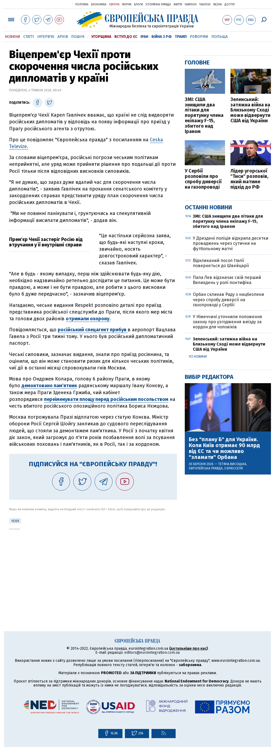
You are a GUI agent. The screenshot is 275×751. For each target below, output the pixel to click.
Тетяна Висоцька (232, 464)
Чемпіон (191, 4)
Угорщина (101, 36)
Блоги (138, 4)
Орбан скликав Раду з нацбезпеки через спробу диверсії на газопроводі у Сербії (228, 299)
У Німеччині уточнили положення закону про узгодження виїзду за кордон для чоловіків (227, 321)
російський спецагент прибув (93, 330)
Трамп (181, 36)
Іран (144, 36)
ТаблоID (205, 4)
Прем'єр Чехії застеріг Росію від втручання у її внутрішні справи (46, 242)
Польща (219, 36)
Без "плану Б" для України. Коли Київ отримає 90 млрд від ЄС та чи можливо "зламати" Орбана (224, 448)
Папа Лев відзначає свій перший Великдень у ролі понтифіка (227, 280)
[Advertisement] (93, 568)
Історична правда (158, 4)
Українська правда (55, 4)
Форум (126, 4)
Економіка (98, 4)
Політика (81, 4)
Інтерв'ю (45, 36)
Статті (28, 36)
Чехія (15, 521)
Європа (114, 4)
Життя (177, 4)
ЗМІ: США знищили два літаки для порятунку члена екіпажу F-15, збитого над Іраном (204, 115)
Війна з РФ (161, 36)
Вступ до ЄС (125, 36)
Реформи (199, 36)
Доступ (230, 4)
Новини (12, 36)
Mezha (217, 4)
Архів (62, 36)
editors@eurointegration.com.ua (152, 652)
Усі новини (198, 356)
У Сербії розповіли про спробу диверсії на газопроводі (203, 179)
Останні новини (208, 207)
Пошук (78, 36)
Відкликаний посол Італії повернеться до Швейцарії (221, 263)
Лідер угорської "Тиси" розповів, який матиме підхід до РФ (249, 179)
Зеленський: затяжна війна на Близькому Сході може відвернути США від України (250, 110)
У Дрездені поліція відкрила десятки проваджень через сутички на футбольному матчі (230, 243)
